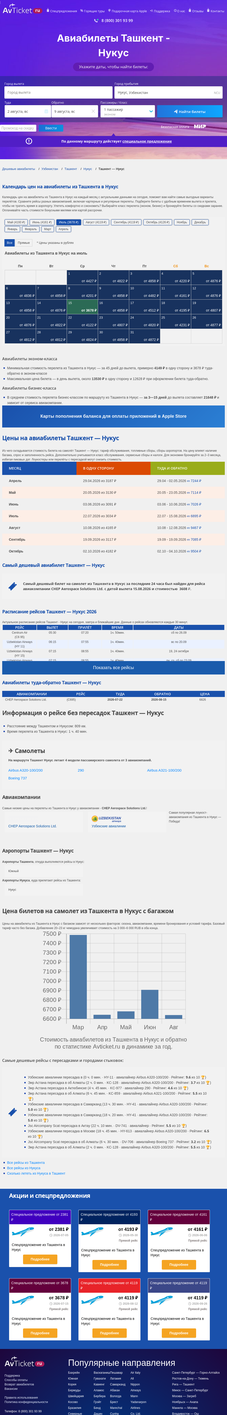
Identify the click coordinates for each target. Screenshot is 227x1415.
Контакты (217, 11)
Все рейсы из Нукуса (23, 1168)
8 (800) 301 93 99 (117, 20)
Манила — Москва (184, 1408)
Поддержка (162, 11)
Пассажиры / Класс (114, 102)
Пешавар (116, 1372)
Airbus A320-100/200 (25, 770)
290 (81, 770)
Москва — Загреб (184, 1396)
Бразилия (74, 1408)
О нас (181, 11)
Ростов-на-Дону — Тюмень (190, 1378)
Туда (8, 102)
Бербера (99, 1396)
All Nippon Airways (135, 1384)
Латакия (115, 1378)
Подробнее (40, 1259)
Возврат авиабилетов (19, 1384)
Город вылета (14, 83)
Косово (73, 1402)
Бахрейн (74, 1372)
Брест (114, 1402)
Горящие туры (94, 11)
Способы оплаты (16, 1380)
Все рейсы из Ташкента (26, 1163)
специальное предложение (147, 141)
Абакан (115, 1390)
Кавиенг (99, 1384)
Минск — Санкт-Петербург (190, 1390)
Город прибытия (126, 83)
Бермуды (74, 1390)
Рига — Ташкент (183, 1384)
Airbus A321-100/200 (164, 770)
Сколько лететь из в (36, 1173)
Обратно (57, 102)
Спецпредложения (63, 11)
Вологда (115, 1396)
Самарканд (118, 1384)
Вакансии (11, 1389)
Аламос (99, 1390)
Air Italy (135, 1372)
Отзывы (197, 11)
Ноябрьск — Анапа (185, 1402)
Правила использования (21, 1397)
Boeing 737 (17, 778)
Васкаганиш (102, 1372)
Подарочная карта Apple (129, 11)
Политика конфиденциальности (26, 1402)
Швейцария (76, 1396)
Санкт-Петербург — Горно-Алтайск (196, 1372)
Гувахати (100, 1378)
